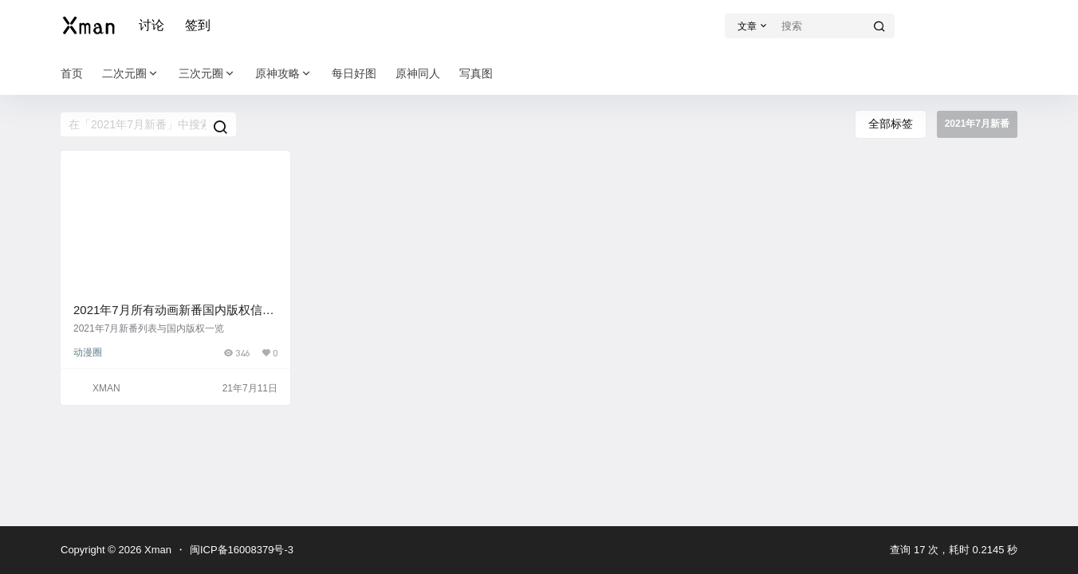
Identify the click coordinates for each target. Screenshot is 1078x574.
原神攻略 (284, 74)
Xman (156, 550)
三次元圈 (207, 74)
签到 (197, 25)
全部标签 (890, 123)
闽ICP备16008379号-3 (241, 550)
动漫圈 (87, 352)
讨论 (151, 25)
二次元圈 (130, 74)
